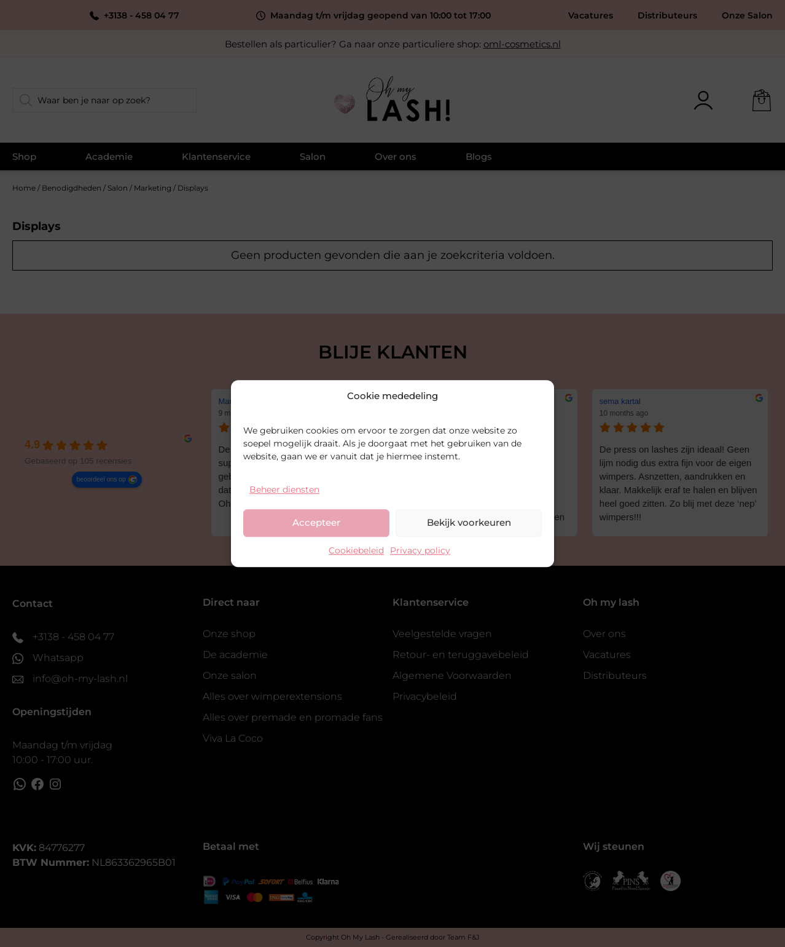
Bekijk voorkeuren (469, 522)
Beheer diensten (284, 489)
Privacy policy (420, 550)
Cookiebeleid (356, 550)
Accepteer (316, 522)
